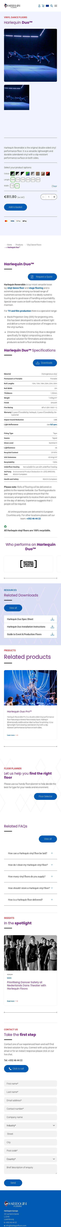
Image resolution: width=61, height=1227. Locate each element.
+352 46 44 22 (15, 1060)
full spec (53, 425)
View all (13, 608)
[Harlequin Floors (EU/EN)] (13, 6)
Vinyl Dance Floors (34, 245)
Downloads (46, 362)
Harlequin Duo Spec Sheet (30, 619)
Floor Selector (45, 796)
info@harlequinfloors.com (16, 1226)
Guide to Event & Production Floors (30, 634)
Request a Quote (44, 276)
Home (9, 245)
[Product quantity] (49, 197)
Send (13, 1182)
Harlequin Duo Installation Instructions (30, 626)
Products (19, 245)
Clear (54, 186)
